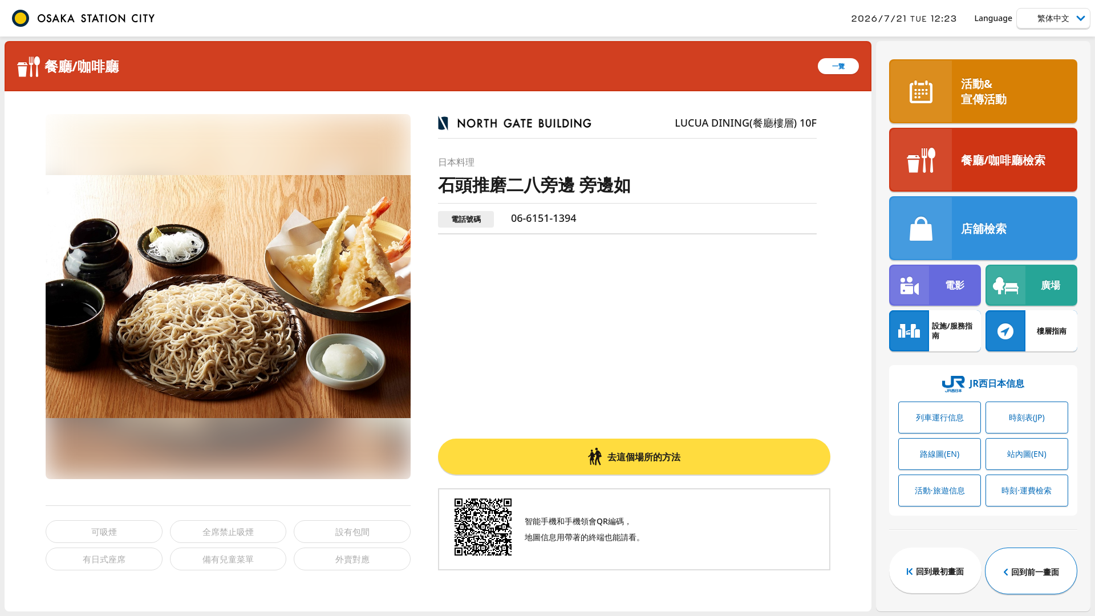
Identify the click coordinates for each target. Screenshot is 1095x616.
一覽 (838, 66)
